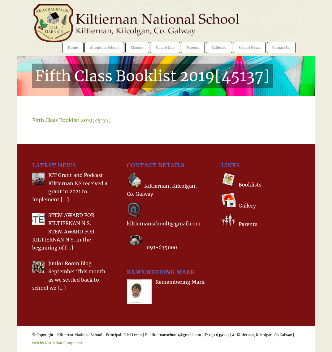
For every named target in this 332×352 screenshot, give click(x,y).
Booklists (250, 185)
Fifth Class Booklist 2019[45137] (152, 76)
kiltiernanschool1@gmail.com (163, 223)
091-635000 (162, 247)
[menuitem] (73, 47)
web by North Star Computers (57, 343)
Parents (248, 224)
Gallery (246, 206)
